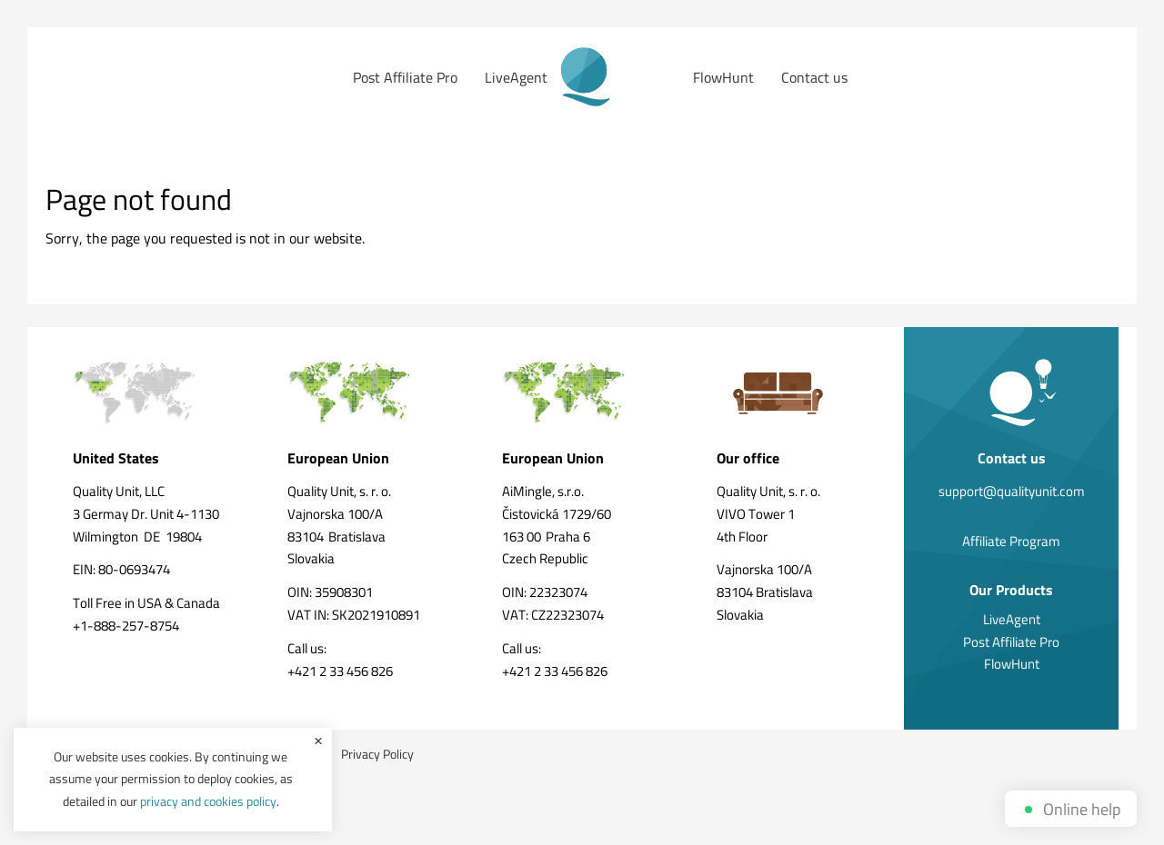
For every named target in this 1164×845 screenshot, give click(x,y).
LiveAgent (516, 77)
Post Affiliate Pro (405, 77)
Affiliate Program (1011, 541)
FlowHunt (723, 77)
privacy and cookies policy (208, 801)
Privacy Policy (377, 753)
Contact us (814, 77)
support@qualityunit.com (1011, 491)
